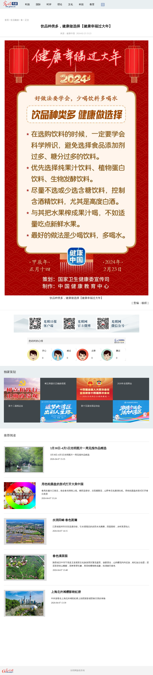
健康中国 (70, 33)
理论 (59, 4)
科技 (81, 4)
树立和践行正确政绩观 (55, 383)
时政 (27, 4)
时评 (49, 4)
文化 (70, 4)
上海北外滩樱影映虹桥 (62, 591)
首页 (7, 20)
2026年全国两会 (124, 383)
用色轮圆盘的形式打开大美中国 (68, 484)
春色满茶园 (55, 556)
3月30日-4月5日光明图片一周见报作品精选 (76, 448)
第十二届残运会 (15, 406)
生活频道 (14, 20)
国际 (38, 4)
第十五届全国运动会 (90, 406)
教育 (92, 4)
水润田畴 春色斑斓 (60, 520)
